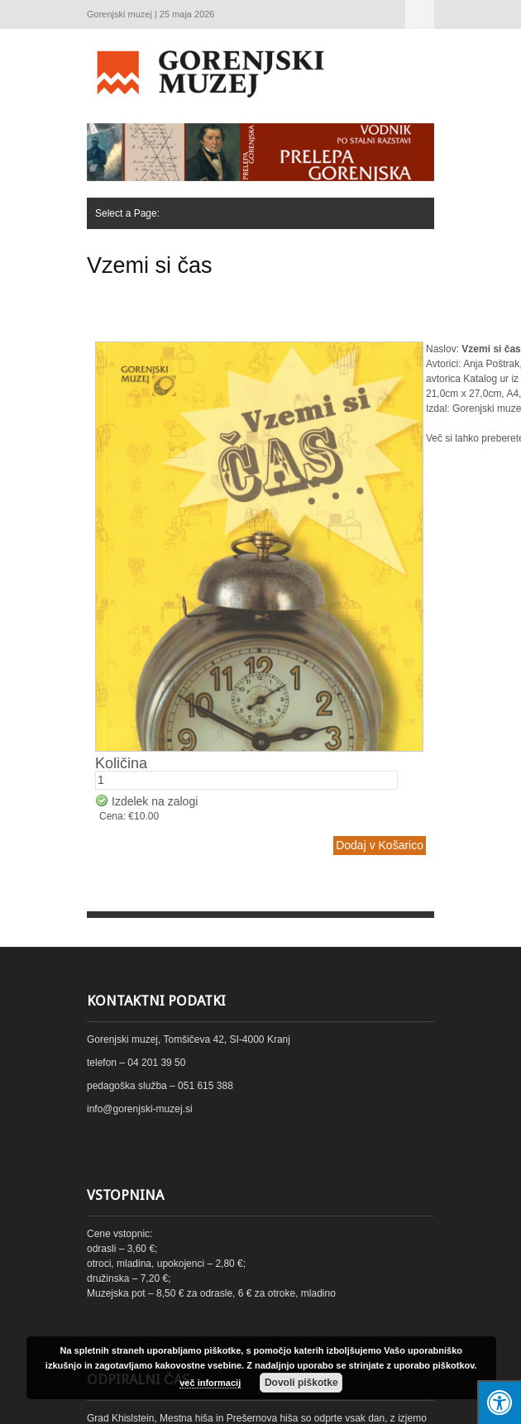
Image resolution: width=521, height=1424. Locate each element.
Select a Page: (419, 14)
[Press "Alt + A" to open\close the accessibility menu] (499, 1402)
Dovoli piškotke (301, 1382)
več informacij (210, 1383)
